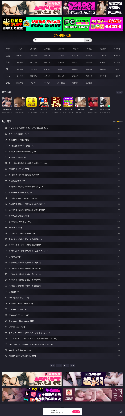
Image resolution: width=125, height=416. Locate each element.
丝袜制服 (89, 56)
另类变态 (117, 62)
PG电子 (19, 49)
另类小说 (89, 76)
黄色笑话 (103, 76)
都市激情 (19, 76)
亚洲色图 (33, 69)
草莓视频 (47, 83)
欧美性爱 (61, 62)
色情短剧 (89, 83)
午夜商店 (33, 83)
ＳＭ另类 (117, 56)
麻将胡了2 (75, 49)
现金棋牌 (103, 49)
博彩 (8, 48)
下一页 (66, 365)
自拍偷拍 (33, 56)
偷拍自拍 (33, 62)
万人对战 (47, 49)
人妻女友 (47, 76)
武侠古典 (61, 76)
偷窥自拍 (19, 69)
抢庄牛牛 (117, 49)
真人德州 (33, 49)
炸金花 (89, 49)
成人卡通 (47, 62)
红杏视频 (75, 83)
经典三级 (89, 62)
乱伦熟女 (103, 62)
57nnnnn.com (62, 35)
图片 (8, 69)
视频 (8, 55)
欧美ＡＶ (47, 56)
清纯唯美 (89, 69)
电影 (8, 62)
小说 (8, 76)
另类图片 (117, 69)
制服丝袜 (75, 62)
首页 (52, 365)
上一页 (59, 365)
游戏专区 (61, 49)
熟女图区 (103, 69)
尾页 (72, 365)
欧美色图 (47, 69)
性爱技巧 (117, 76)
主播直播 (103, 56)
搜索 (87, 40)
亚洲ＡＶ (19, 56)
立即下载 (76, 412)
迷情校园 (75, 76)
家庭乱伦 (33, 76)
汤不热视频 (61, 83)
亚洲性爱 (19, 62)
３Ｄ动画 (61, 56)
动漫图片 (61, 69)
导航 (8, 83)
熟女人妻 (75, 56)
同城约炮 (19, 83)
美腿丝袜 (75, 69)
